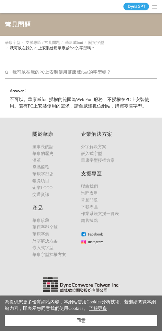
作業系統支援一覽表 (100, 213)
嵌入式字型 (42, 247)
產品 (37, 207)
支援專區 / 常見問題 (43, 42)
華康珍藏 (40, 220)
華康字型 (12, 42)
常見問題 (89, 199)
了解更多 (98, 308)
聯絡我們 (89, 186)
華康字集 (40, 234)
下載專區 (89, 206)
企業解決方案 (96, 134)
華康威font (74, 42)
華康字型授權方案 (49, 254)
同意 (81, 320)
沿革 (36, 160)
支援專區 (91, 173)
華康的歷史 (42, 153)
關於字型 (96, 42)
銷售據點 (89, 220)
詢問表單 (89, 193)
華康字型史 (42, 174)
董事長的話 (42, 146)
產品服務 (40, 167)
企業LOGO (42, 187)
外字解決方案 (45, 240)
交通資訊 (40, 194)
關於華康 (42, 134)
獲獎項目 (40, 180)
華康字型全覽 (45, 227)
